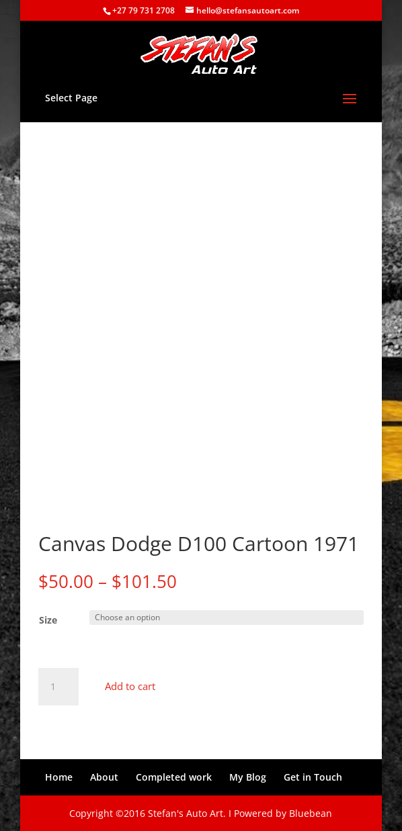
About (104, 777)
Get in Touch (313, 777)
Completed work (174, 777)
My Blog (247, 777)
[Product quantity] (58, 686)
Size (48, 620)
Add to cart (130, 686)
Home (59, 777)
